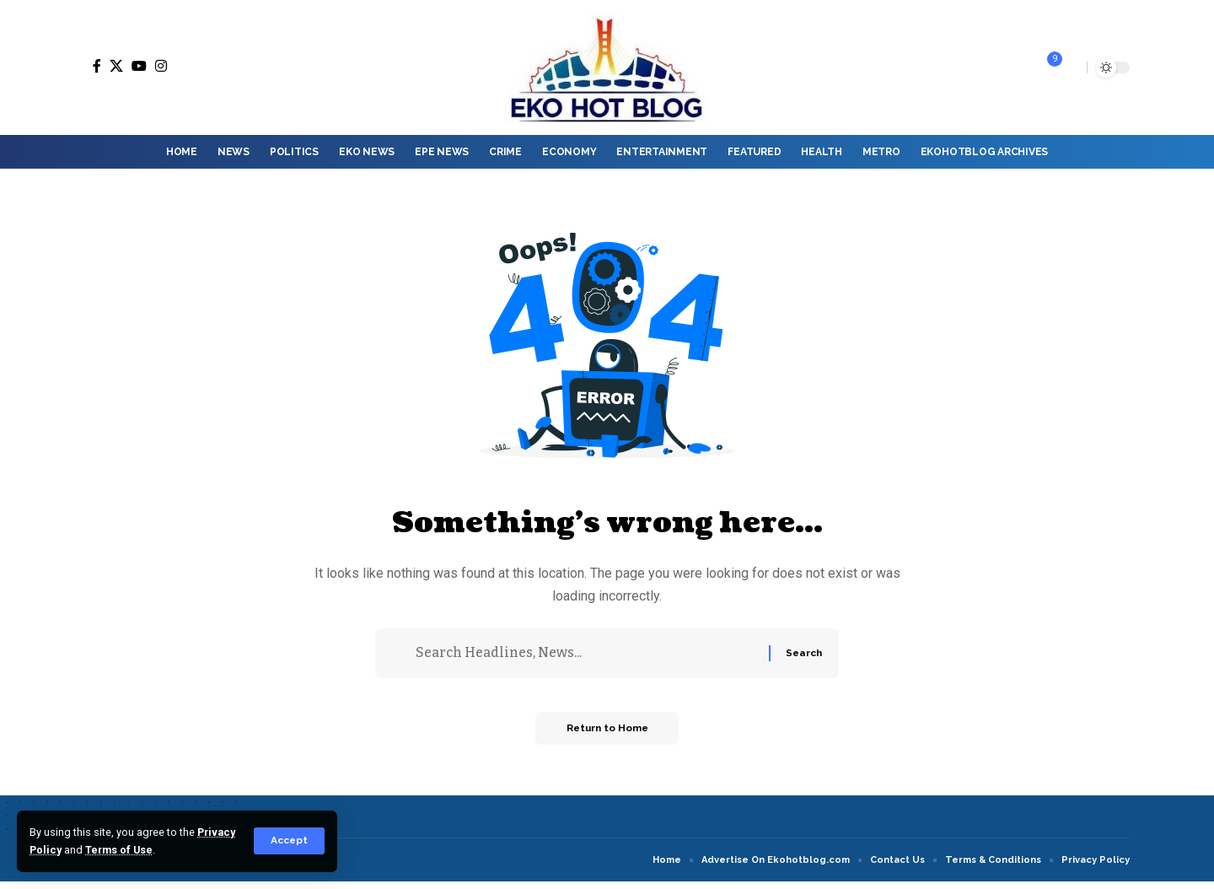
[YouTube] (139, 66)
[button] (289, 840)
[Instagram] (161, 66)
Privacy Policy (67, 849)
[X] (116, 66)
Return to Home (607, 735)
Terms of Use (162, 849)
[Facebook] (97, 66)
